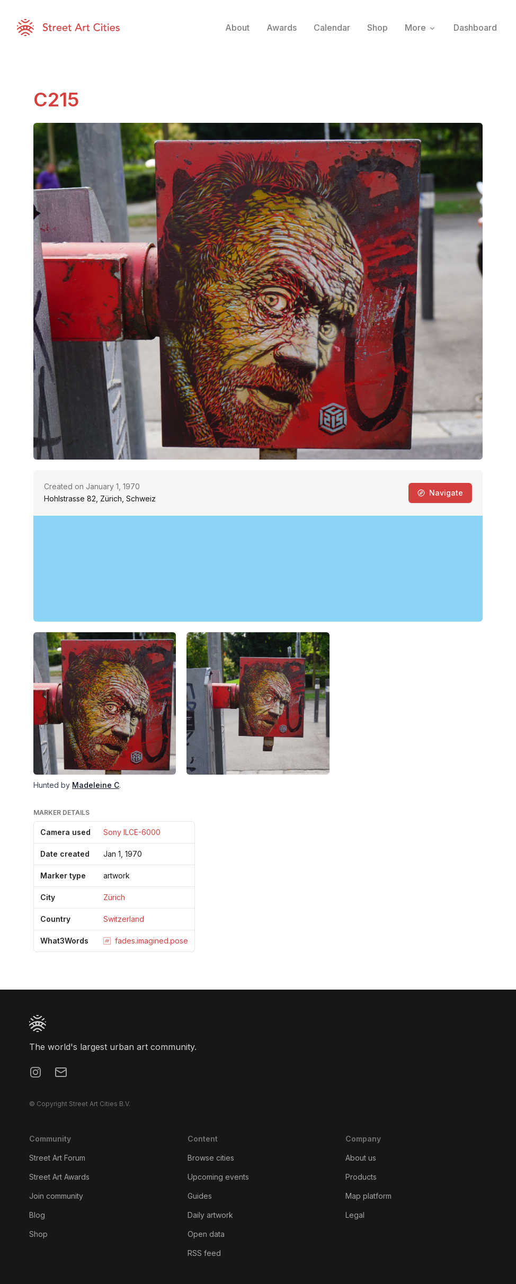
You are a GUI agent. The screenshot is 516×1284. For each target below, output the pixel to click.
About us (360, 1157)
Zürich (114, 897)
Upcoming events (218, 1176)
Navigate (440, 492)
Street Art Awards (59, 1176)
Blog (37, 1214)
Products (361, 1176)
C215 (56, 99)
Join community (56, 1195)
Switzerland (123, 918)
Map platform (368, 1195)
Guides (200, 1195)
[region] (258, 569)
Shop (38, 1233)
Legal (354, 1214)
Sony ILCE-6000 (132, 832)
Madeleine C (95, 784)
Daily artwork (210, 1214)
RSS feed (204, 1253)
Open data (206, 1233)
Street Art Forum (57, 1157)
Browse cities (211, 1157)
